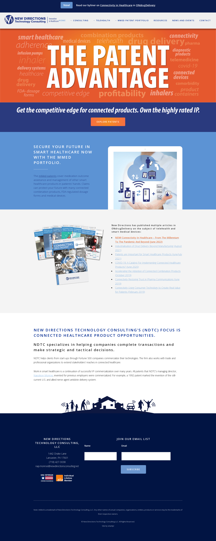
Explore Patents (108, 121)
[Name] (100, 456)
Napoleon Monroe (43, 375)
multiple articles (162, 225)
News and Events (183, 20)
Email (124, 445)
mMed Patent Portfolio (133, 20)
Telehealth (103, 20)
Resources (160, 20)
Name (87, 445)
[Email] (146, 456)
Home (62, 20)
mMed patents (47, 176)
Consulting (81, 20)
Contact (205, 20)
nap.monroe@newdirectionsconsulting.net (57, 466)
